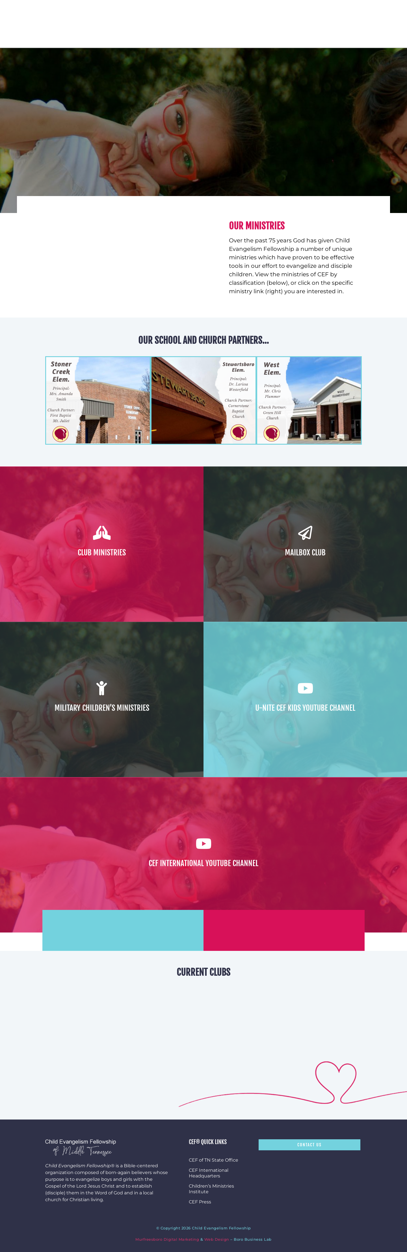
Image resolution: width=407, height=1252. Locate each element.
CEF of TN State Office (213, 1160)
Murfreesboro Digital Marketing (167, 1239)
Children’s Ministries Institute (211, 1188)
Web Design (216, 1239)
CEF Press (200, 1202)
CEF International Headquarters (208, 1173)
